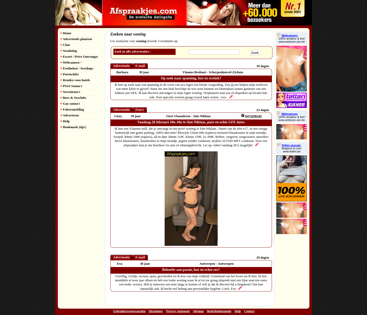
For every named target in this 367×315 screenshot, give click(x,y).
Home (65, 33)
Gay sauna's (70, 103)
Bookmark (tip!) (73, 127)
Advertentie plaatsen (76, 39)
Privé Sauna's (71, 86)
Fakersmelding (72, 109)
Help (65, 121)
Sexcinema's (70, 92)
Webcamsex (71, 62)
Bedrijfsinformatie (219, 311)
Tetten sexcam (289, 145)
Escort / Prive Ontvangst (79, 56)
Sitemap (198, 311)
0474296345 (253, 116)
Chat (65, 45)
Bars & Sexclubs (73, 98)
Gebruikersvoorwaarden (129, 311)
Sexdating (68, 51)
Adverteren (69, 115)
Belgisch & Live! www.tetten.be (292, 150)
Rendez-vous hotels (75, 80)
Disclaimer (156, 311)
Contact (249, 311)
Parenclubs (69, 74)
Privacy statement (178, 311)
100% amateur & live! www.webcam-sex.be (291, 40)
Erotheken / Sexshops (76, 68)
